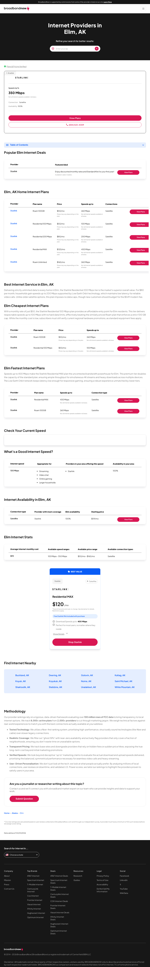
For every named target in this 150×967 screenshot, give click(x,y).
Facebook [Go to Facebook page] (124, 876)
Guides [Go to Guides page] (77, 880)
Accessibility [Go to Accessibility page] (102, 884)
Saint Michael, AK (123, 681)
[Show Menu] (143, 8)
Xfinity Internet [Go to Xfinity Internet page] (34, 908)
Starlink (13, 210)
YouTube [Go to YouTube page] (124, 889)
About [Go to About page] (7, 876)
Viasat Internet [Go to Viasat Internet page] (34, 904)
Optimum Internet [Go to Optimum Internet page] (35, 917)
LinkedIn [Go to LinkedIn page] (124, 880)
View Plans (75, 118)
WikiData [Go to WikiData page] (124, 893)
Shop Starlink (75, 642)
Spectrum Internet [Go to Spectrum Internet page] (35, 880)
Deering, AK (55, 675)
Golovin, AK (87, 675)
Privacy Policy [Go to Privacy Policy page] (103, 876)
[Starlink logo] (21, 78)
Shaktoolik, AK (22, 687)
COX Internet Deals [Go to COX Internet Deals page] (59, 901)
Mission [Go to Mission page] (7, 880)
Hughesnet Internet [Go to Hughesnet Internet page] (36, 913)
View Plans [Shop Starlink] (128, 172)
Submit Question (24, 799)
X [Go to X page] (120, 884)
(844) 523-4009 (75, 125)
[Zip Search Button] (97, 49)
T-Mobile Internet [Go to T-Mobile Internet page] (35, 884)
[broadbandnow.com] (16, 8)
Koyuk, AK (20, 681)
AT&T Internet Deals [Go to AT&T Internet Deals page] (59, 876)
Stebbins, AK (55, 687)
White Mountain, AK (125, 687)
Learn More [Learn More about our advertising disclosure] (108, 2)
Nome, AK (86, 681)
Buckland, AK (22, 675)
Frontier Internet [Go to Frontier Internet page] (34, 900)
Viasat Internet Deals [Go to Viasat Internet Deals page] (59, 912)
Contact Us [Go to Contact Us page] (9, 889)
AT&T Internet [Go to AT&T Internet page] (33, 876)
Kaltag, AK (120, 675)
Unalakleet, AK (88, 687)
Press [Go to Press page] (6, 884)
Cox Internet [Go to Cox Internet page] (33, 896)
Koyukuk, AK (55, 681)
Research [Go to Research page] (78, 876)
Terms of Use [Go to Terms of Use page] (102, 880)
